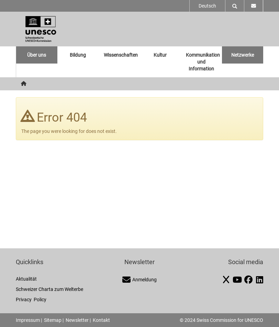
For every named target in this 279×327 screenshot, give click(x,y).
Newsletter (77, 320)
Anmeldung (139, 279)
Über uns (36, 55)
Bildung (78, 55)
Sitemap (53, 320)
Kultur (160, 55)
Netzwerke (242, 55)
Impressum (28, 320)
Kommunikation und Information (203, 61)
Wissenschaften (121, 55)
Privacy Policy (31, 299)
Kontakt (101, 320)
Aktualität (26, 279)
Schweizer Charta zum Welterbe (49, 289)
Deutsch (207, 6)
